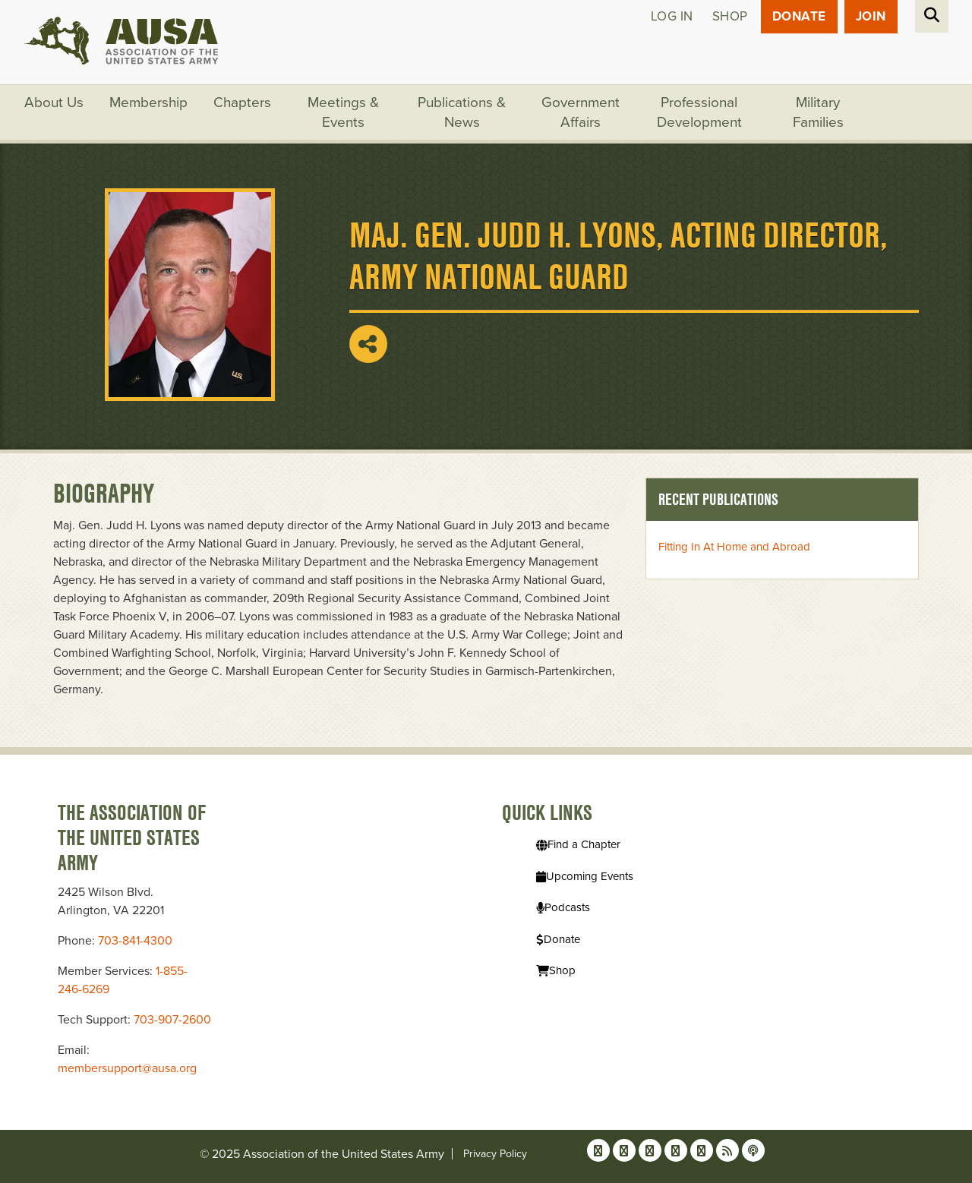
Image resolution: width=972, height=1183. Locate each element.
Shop (730, 16)
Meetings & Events (343, 112)
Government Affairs (580, 112)
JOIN (871, 16)
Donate (799, 16)
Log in (672, 16)
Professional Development (699, 112)
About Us (54, 102)
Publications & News (462, 112)
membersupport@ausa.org (127, 1068)
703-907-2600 (172, 1019)
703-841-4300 (135, 940)
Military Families (818, 112)
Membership (148, 102)
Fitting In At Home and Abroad (734, 547)
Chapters (242, 102)
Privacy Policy (495, 1153)
